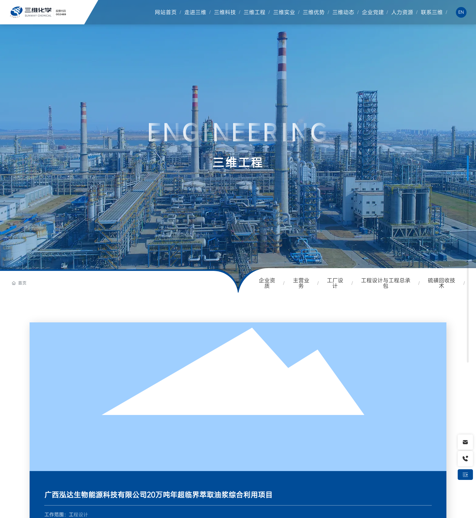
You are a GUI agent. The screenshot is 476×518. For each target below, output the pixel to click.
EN (461, 12)
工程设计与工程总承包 (385, 283)
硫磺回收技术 (441, 283)
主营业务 (301, 283)
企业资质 (267, 283)
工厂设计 (335, 283)
